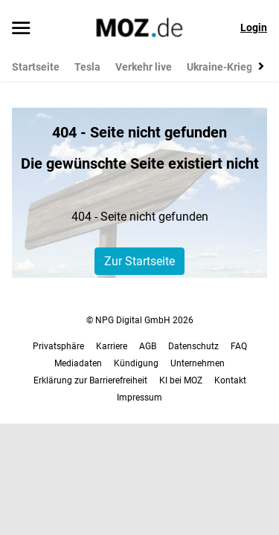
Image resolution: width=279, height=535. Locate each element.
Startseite (36, 67)
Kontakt (230, 380)
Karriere (111, 346)
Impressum (139, 397)
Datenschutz (193, 346)
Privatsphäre (58, 346)
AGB (147, 346)
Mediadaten (78, 363)
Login (253, 27)
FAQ (239, 346)
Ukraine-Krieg (219, 67)
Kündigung (136, 363)
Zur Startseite (139, 261)
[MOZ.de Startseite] (139, 27)
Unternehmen (197, 363)
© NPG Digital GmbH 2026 (139, 320)
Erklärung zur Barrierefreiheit (90, 380)
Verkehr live (143, 67)
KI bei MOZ (180, 380)
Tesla (87, 67)
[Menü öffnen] (21, 29)
